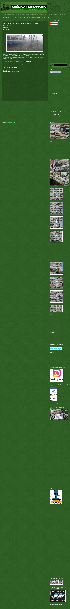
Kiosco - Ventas (7, 17)
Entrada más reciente (7, 120)
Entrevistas (22, 17)
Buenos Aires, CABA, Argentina (20, 64)
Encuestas (15, 17)
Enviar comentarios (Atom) (11, 122)
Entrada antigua (44, 120)
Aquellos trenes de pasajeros (33, 17)
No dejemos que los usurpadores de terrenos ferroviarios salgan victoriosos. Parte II (58, 407)
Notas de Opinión (46, 17)
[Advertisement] (25, 110)
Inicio (26, 120)
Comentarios (53, 24)
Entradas (52, 22)
